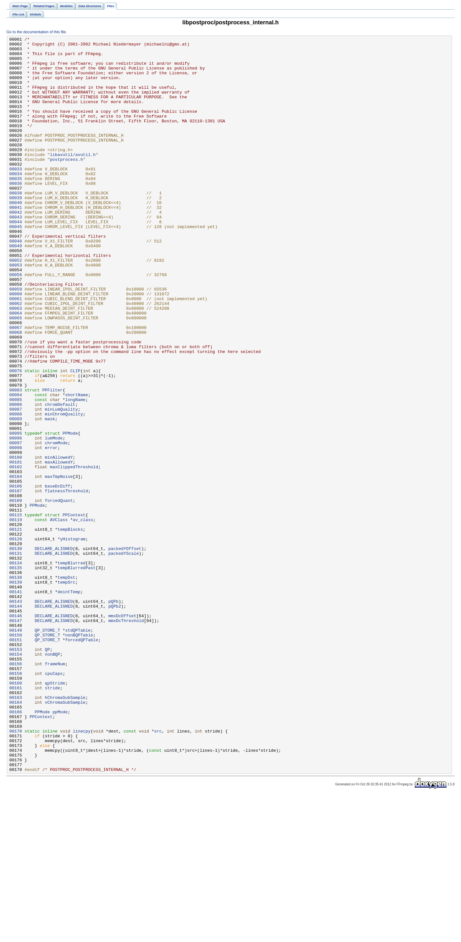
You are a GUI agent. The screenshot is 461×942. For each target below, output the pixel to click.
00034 (15, 201)
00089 (15, 495)
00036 (15, 213)
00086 (15, 478)
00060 (15, 345)
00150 (15, 755)
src (158, 870)
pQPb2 (114, 720)
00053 (15, 311)
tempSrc (67, 691)
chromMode (56, 524)
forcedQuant (59, 593)
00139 (15, 691)
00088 (15, 490)
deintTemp (69, 703)
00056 (15, 322)
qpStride (55, 812)
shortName (76, 467)
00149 (15, 749)
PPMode (70, 513)
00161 (15, 818)
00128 (15, 640)
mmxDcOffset (122, 732)
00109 (15, 593)
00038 (15, 224)
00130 (15, 651)
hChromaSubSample (65, 830)
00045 (15, 265)
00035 (15, 207)
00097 (15, 524)
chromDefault (60, 478)
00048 (15, 282)
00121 (15, 628)
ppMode (60, 847)
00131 (15, 657)
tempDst (67, 686)
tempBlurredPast (77, 674)
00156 (15, 789)
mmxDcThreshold (126, 738)
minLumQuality (61, 484)
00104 (15, 565)
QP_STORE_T (47, 749)
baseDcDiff (57, 576)
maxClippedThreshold (74, 553)
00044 (15, 259)
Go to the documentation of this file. (36, 32)
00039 (15, 230)
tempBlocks (70, 628)
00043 (15, 253)
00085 (15, 472)
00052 (15, 305)
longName (75, 472)
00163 (15, 830)
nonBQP (52, 778)
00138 (15, 686)
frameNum (55, 789)
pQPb (113, 714)
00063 (15, 363)
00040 (15, 236)
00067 (15, 386)
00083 (15, 461)
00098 (15, 530)
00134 (15, 668)
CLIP (75, 438)
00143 (15, 714)
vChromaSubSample (65, 836)
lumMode (54, 518)
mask (50, 495)
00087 (15, 484)
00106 (15, 576)
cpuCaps (54, 801)
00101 (15, 547)
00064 (15, 369)
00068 (15, 392)
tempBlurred (71, 668)
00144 (15, 720)
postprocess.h (66, 184)
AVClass (59, 616)
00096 (15, 518)
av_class (83, 616)
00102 (15, 553)
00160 (15, 812)
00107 (15, 582)
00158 (15, 801)
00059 (15, 340)
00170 (15, 870)
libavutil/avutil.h (73, 178)
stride (52, 818)
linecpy (82, 870)
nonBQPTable (79, 755)
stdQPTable (78, 749)
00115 (15, 611)
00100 (15, 542)
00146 (15, 732)
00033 (15, 196)
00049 (15, 288)
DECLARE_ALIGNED (54, 651)
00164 (15, 836)
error (51, 530)
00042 (15, 247)
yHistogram (72, 640)
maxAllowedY (59, 547)
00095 (15, 513)
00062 (15, 357)
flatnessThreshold (66, 582)
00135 (15, 674)
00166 (15, 847)
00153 (15, 772)
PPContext (74, 611)
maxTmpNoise (59, 565)
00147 (15, 738)
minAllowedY (59, 542)
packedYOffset (124, 651)
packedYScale (123, 657)
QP (47, 772)
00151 (15, 761)
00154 (15, 778)
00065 (15, 374)
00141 (15, 703)
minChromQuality (64, 490)
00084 (15, 467)
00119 (15, 616)
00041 (15, 242)
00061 (15, 351)
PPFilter (52, 461)
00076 (15, 438)
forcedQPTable (81, 761)
